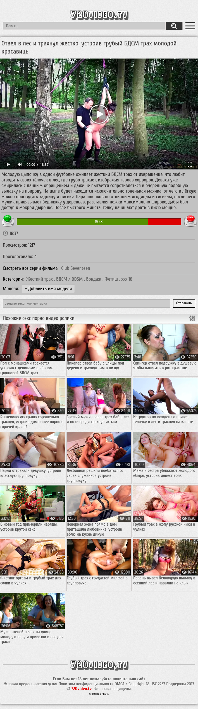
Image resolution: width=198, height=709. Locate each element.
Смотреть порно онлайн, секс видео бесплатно (99, 14)
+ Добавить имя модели (48, 289)
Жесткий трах (40, 279)
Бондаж (94, 279)
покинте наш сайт (129, 678)
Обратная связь (99, 694)
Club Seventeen (75, 268)
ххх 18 (126, 279)
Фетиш (112, 279)
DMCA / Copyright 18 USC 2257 (139, 683)
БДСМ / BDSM (70, 279)
